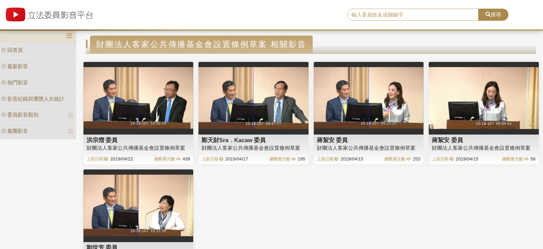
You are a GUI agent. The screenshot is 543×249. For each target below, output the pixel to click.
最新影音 (14, 66)
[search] (413, 15)
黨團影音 (14, 131)
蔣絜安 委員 (332, 140)
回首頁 (12, 50)
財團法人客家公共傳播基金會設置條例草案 (136, 148)
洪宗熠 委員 (102, 140)
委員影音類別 (19, 115)
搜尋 (493, 14)
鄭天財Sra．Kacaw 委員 (234, 140)
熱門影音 (14, 82)
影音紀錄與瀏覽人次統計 (32, 99)
